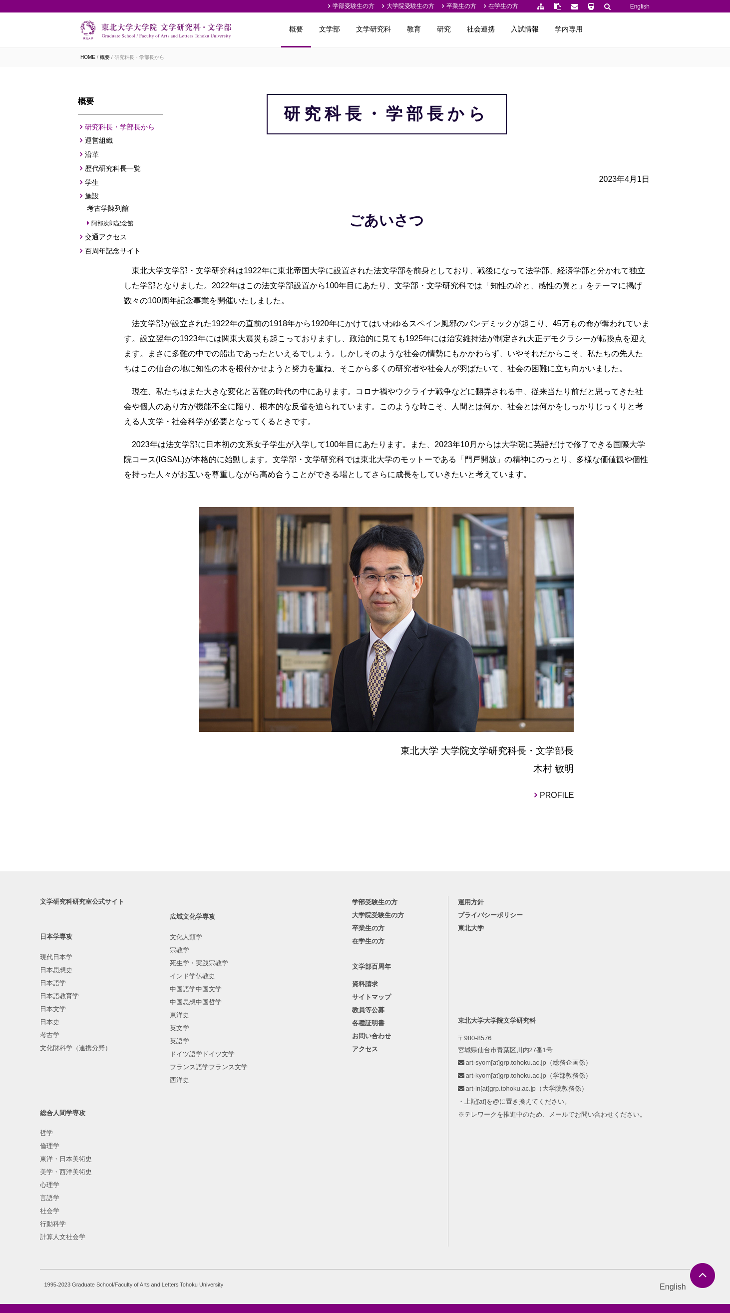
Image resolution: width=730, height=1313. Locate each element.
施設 (92, 199)
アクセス (365, 1164)
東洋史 (175, 1147)
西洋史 (175, 1212)
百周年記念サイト (113, 254)
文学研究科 (432, 29)
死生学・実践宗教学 (195, 1095)
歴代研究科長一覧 (113, 171)
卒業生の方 (461, 5)
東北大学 (453, 1040)
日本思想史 (96, 1082)
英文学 (175, 1160)
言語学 (261, 1134)
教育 (473, 29)
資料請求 (365, 1099)
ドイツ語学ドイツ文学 (198, 1186)
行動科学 (264, 1160)
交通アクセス (106, 240)
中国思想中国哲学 (192, 1134)
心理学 (261, 1121)
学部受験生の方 (353, 5)
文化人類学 (182, 1069)
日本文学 (93, 1121)
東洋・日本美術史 (277, 1095)
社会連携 (540, 29)
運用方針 (453, 1014)
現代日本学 (96, 1069)
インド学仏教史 (188, 1108)
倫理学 (261, 1082)
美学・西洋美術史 (277, 1108)
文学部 (388, 29)
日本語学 (93, 1095)
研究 (503, 29)
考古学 (90, 1147)
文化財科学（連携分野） (116, 1160)
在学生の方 (503, 5)
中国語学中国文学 (192, 1121)
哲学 (257, 1069)
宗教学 (175, 1082)
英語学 (175, 1173)
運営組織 (99, 143)
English (640, 6)
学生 (92, 185)
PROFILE (586, 875)
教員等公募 (368, 1125)
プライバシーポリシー (472, 1027)
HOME (87, 57)
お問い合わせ (371, 1151)
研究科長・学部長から (139, 57)
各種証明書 (368, 1138)
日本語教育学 (99, 1108)
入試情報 (584, 29)
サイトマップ (371, 1112)
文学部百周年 (371, 1081)
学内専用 (628, 29)
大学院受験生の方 (410, 5)
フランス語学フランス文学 (205, 1199)
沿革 (92, 157)
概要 (355, 29)
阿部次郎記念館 (112, 225)
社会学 (261, 1147)
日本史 (90, 1134)
